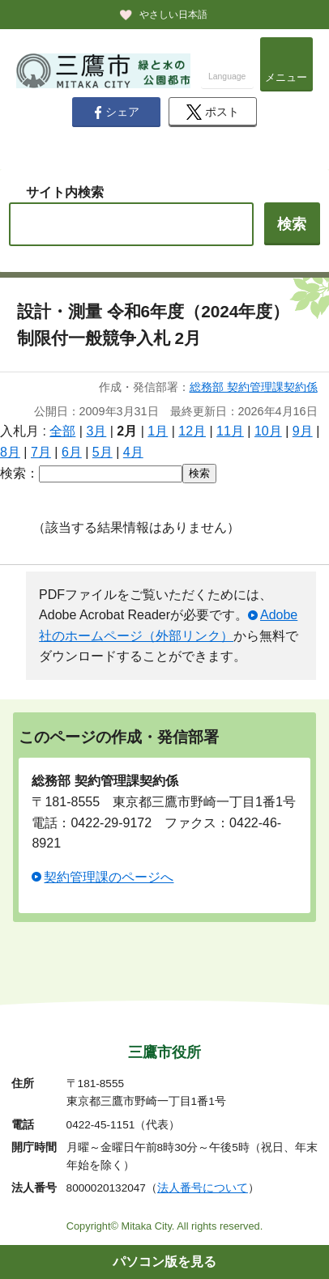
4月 (133, 452)
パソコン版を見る (164, 1261)
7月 (41, 452)
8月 (10, 452)
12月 (192, 431)
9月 (303, 431)
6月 (72, 452)
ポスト (212, 112)
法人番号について (202, 1188)
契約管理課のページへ (108, 877)
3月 (96, 431)
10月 (268, 431)
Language (227, 76)
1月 (157, 431)
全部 (62, 431)
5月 (102, 452)
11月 (230, 431)
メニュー (286, 77)
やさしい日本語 (173, 14)
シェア (116, 112)
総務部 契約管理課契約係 (254, 386)
